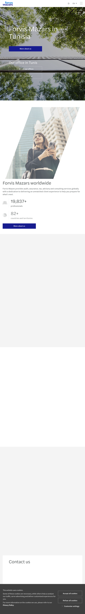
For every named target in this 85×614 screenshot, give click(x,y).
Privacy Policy (8, 605)
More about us (25, 48)
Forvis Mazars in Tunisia (33, 32)
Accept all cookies (70, 593)
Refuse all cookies (70, 600)
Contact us (26, 76)
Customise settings (70, 606)
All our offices (25, 69)
